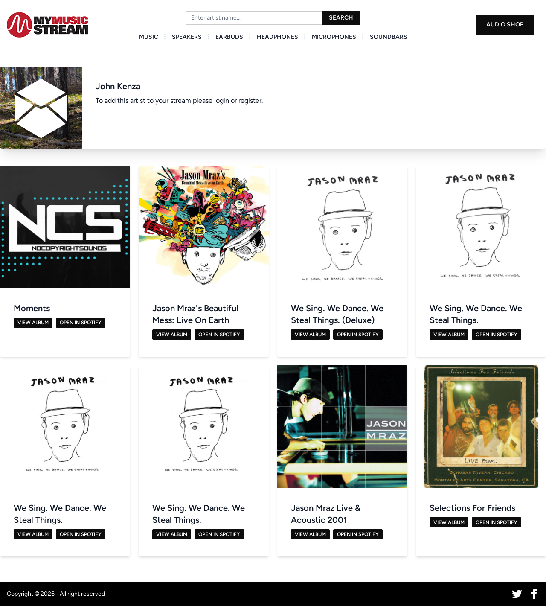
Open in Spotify (81, 323)
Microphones (334, 37)
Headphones (277, 37)
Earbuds (229, 37)
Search (341, 17)
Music (148, 37)
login (221, 100)
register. (250, 100)
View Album (33, 323)
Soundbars (388, 37)
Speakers (187, 37)
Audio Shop (504, 24)
